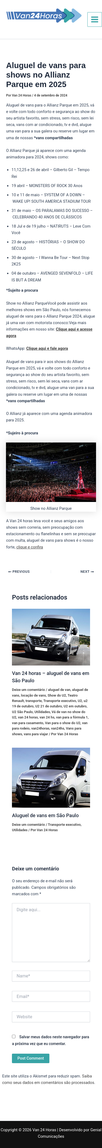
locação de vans (33, 695)
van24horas (40, 728)
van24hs (57, 728)
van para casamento (27, 723)
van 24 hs (47, 717)
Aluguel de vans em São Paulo (45, 815)
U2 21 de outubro (48, 706)
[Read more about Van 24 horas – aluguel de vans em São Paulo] (51, 636)
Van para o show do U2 (63, 723)
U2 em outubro (74, 706)
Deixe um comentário (28, 690)
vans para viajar (36, 734)
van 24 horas (28, 717)
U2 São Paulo (22, 712)
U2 (80, 701)
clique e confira (29, 547)
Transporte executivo (59, 701)
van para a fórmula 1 (72, 717)
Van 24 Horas (24, 27)
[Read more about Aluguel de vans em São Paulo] (51, 777)
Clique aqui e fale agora (47, 348)
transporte (33, 701)
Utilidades (42, 712)
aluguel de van (59, 690)
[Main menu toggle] (94, 19)
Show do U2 (56, 695)
